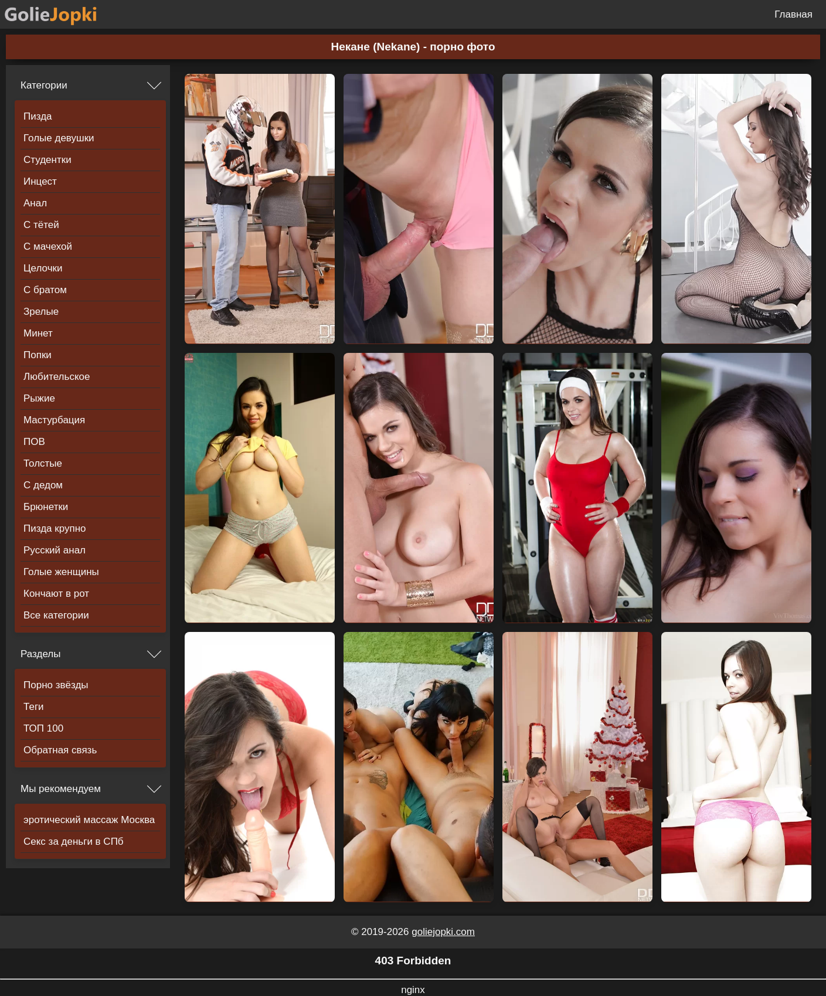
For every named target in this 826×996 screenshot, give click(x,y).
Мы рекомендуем (61, 788)
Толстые (42, 463)
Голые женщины (61, 571)
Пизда (37, 116)
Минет (38, 333)
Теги (33, 706)
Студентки (47, 159)
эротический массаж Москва (89, 819)
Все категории (56, 615)
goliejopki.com (443, 931)
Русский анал (54, 550)
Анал (35, 203)
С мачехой (47, 246)
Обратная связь (60, 750)
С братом (45, 289)
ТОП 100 (43, 728)
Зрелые (41, 311)
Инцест (40, 181)
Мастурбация (54, 420)
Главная (793, 14)
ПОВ (34, 441)
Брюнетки (45, 506)
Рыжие (39, 398)
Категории (44, 85)
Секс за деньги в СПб (73, 841)
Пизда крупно (54, 528)
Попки (37, 355)
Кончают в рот (56, 593)
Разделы (40, 654)
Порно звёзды (56, 685)
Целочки (42, 268)
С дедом (43, 485)
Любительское (56, 376)
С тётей (41, 224)
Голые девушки (58, 138)
